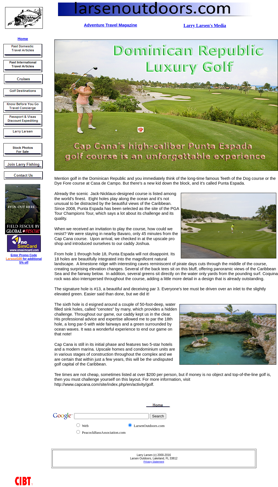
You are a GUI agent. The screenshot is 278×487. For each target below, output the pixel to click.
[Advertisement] (19, 350)
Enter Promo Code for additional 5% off (24, 258)
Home (22, 39)
